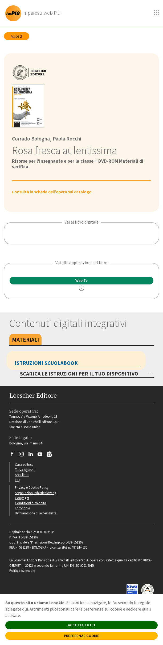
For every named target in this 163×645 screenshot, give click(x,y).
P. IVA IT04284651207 (23, 537)
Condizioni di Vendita (30, 503)
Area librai (22, 474)
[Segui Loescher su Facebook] (14, 455)
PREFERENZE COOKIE (81, 635)
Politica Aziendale (22, 570)
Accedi (17, 36)
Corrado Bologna (31, 138)
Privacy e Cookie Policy (31, 487)
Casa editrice (24, 464)
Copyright (22, 498)
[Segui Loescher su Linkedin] (32, 455)
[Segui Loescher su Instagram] (23, 455)
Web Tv (81, 280)
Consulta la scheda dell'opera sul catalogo (52, 191)
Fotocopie (22, 508)
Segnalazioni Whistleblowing (35, 493)
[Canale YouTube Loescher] (42, 455)
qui (25, 609)
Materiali (25, 339)
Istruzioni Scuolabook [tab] (46, 362)
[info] (81, 288)
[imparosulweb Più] (34, 13)
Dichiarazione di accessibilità (35, 513)
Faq (17, 480)
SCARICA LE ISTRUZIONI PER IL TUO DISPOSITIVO (79, 373)
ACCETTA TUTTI (81, 625)
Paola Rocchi (66, 138)
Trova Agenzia (25, 469)
